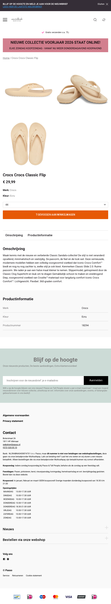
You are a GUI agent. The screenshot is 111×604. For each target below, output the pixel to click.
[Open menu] (5, 19)
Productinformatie (40, 235)
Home (6, 58)
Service (6, 575)
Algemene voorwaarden (16, 415)
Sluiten (103, 4)
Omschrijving (14, 235)
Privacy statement (13, 421)
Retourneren (17, 575)
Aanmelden (96, 380)
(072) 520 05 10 (10, 447)
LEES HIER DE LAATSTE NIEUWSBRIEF (22, 6)
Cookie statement (34, 575)
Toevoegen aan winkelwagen (55, 214)
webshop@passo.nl (11, 444)
